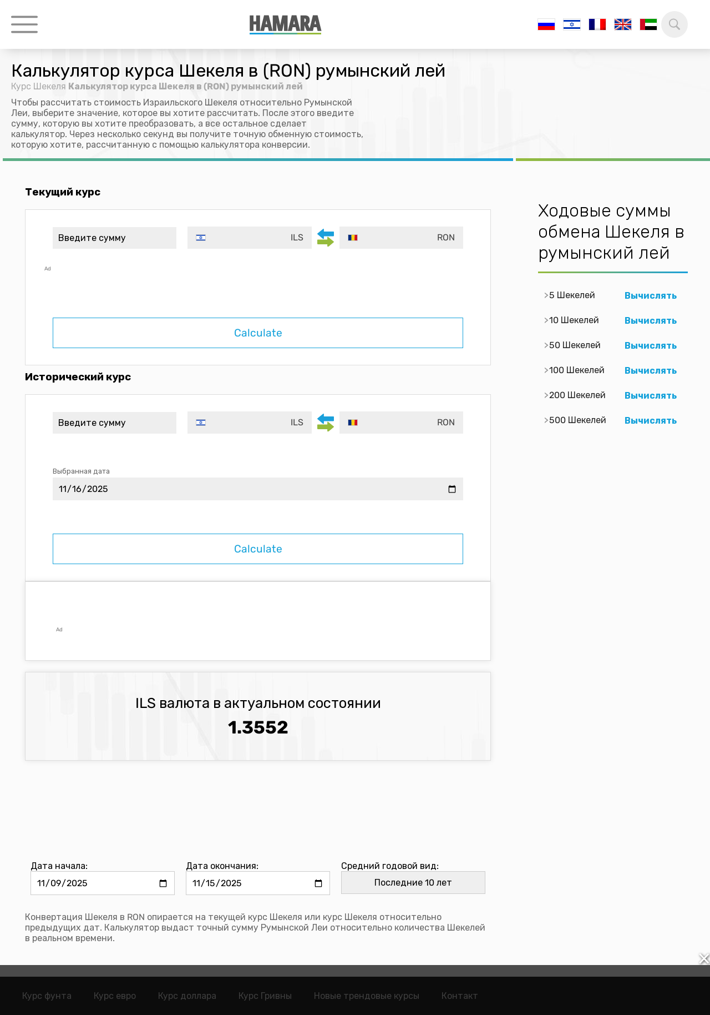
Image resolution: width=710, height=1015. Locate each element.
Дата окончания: (222, 866)
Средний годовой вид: (390, 866)
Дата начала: (59, 866)
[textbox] (249, 237)
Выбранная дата (81, 471)
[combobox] (249, 238)
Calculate (258, 332)
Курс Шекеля (38, 86)
